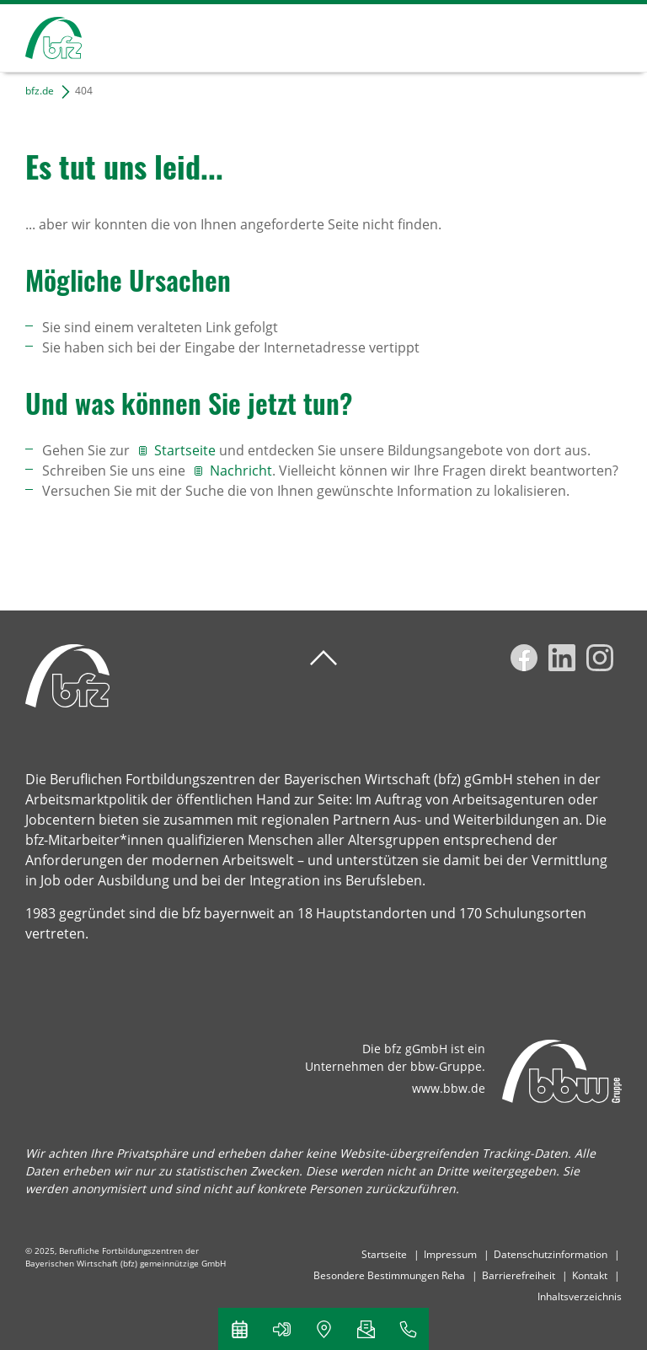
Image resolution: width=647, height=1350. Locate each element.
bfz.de (39, 90)
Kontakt (589, 1275)
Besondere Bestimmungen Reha (389, 1275)
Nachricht (241, 470)
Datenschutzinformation (550, 1254)
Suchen (549, 35)
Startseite (186, 450)
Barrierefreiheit (518, 1275)
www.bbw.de (448, 1088)
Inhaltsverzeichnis (579, 1296)
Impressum (450, 1254)
